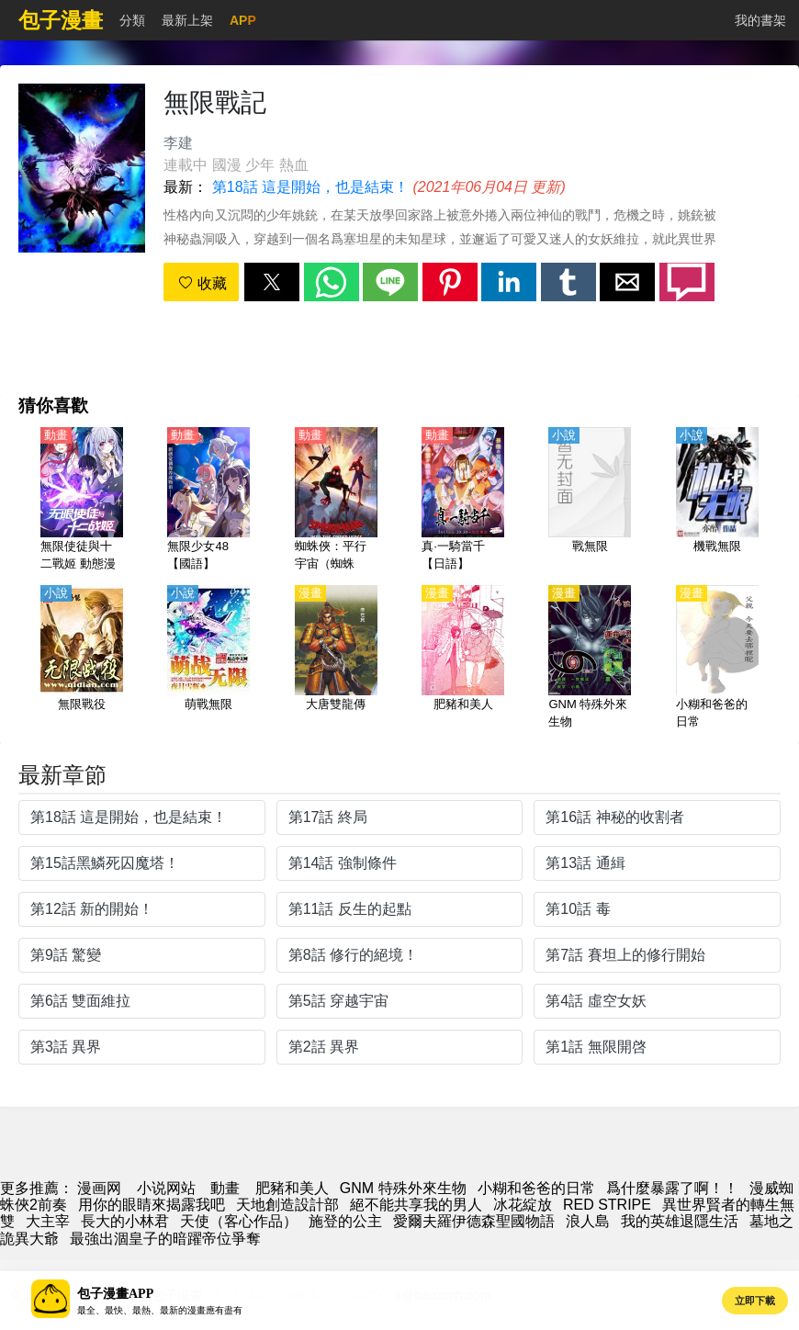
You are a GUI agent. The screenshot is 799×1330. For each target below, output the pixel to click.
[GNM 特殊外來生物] (589, 658)
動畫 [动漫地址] (225, 1188)
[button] (271, 282)
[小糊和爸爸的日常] (717, 658)
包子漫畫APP (115, 1294)
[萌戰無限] (208, 658)
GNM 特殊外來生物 (403, 1188)
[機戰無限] (717, 500)
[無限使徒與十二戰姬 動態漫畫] (81, 500)
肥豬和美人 (292, 1188)
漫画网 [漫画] (99, 1188)
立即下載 (755, 1300)
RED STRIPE (607, 1204)
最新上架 (187, 20)
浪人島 (588, 1221)
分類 (132, 20)
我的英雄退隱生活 (679, 1221)
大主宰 (48, 1221)
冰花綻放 (522, 1204)
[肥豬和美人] (463, 658)
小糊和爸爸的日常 (536, 1188)
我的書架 (760, 20)
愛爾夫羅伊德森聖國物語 (474, 1221)
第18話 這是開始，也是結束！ (310, 187)
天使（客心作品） (239, 1221)
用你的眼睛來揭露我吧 (151, 1204)
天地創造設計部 (287, 1204)
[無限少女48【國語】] (208, 500)
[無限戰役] (81, 658)
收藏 (202, 283)
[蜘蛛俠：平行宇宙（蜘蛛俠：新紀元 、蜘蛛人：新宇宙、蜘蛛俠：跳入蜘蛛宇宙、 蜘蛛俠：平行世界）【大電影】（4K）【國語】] (336, 500)
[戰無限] (589, 500)
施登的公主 (345, 1221)
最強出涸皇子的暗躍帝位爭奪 (165, 1238)
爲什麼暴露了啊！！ (672, 1188)
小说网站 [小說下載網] (166, 1188)
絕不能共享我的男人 (416, 1204)
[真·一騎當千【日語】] (463, 500)
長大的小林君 (125, 1221)
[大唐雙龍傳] (336, 658)
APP (243, 20)
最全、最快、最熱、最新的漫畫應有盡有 (159, 1310)
